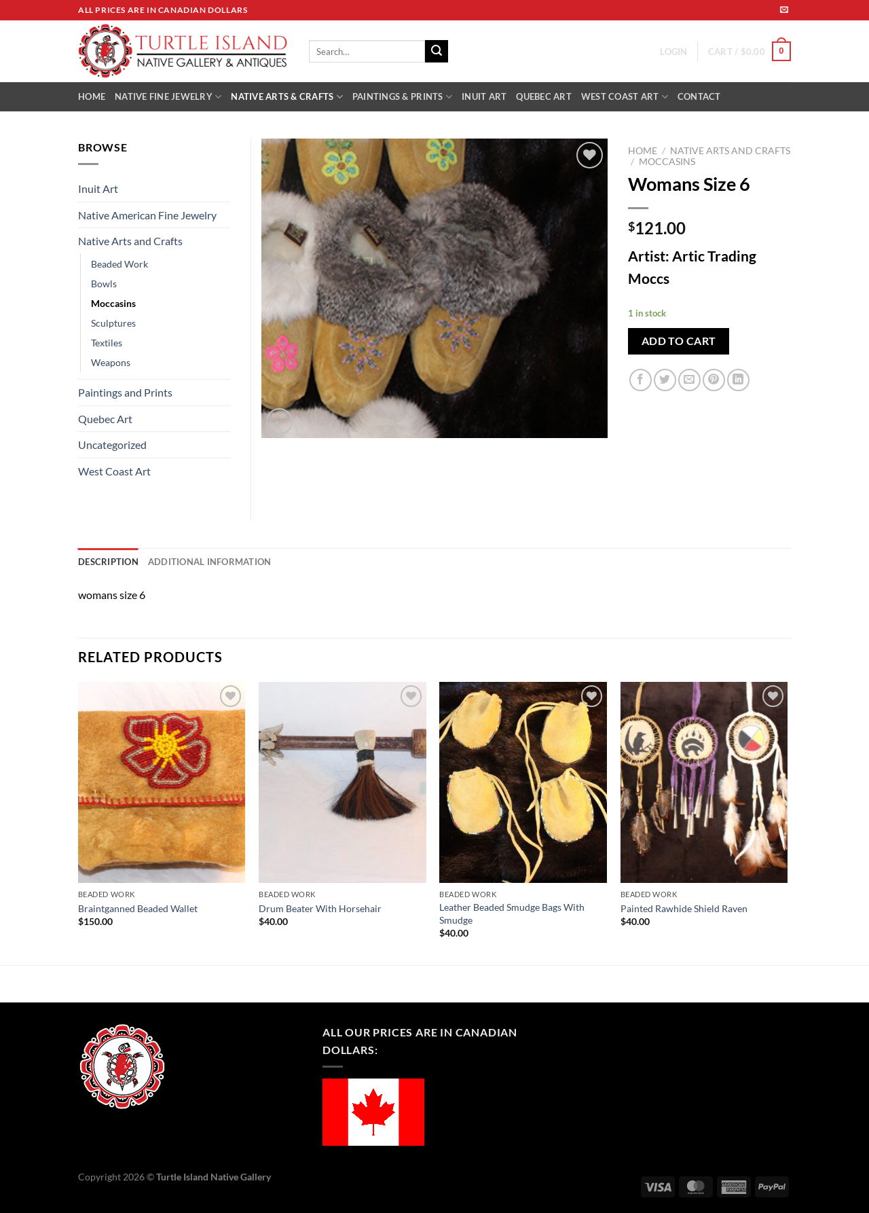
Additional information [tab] (210, 561)
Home (642, 150)
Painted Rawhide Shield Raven (684, 908)
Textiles (106, 342)
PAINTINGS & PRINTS (402, 96)
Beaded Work (119, 264)
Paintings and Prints (125, 392)
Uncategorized (112, 444)
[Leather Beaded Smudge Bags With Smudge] (523, 782)
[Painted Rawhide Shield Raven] (704, 782)
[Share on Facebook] (640, 380)
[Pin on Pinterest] (714, 380)
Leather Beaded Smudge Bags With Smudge (512, 913)
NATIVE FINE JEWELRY (168, 96)
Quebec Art (105, 418)
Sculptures (113, 323)
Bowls (104, 283)
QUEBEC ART (544, 96)
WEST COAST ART (624, 96)
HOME (91, 96)
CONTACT (699, 96)
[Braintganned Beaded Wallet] (162, 782)
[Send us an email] (784, 10)
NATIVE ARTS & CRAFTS (287, 96)
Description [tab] (108, 561)
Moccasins (667, 161)
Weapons (110, 362)
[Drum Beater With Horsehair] (342, 782)
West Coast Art (114, 471)
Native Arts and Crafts (730, 150)
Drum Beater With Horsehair (320, 908)
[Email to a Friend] (689, 380)
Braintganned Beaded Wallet (138, 908)
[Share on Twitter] (665, 380)
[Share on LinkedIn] (738, 380)
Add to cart (679, 341)
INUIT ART (484, 96)
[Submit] (436, 51)
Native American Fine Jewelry (147, 215)
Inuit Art (98, 188)
